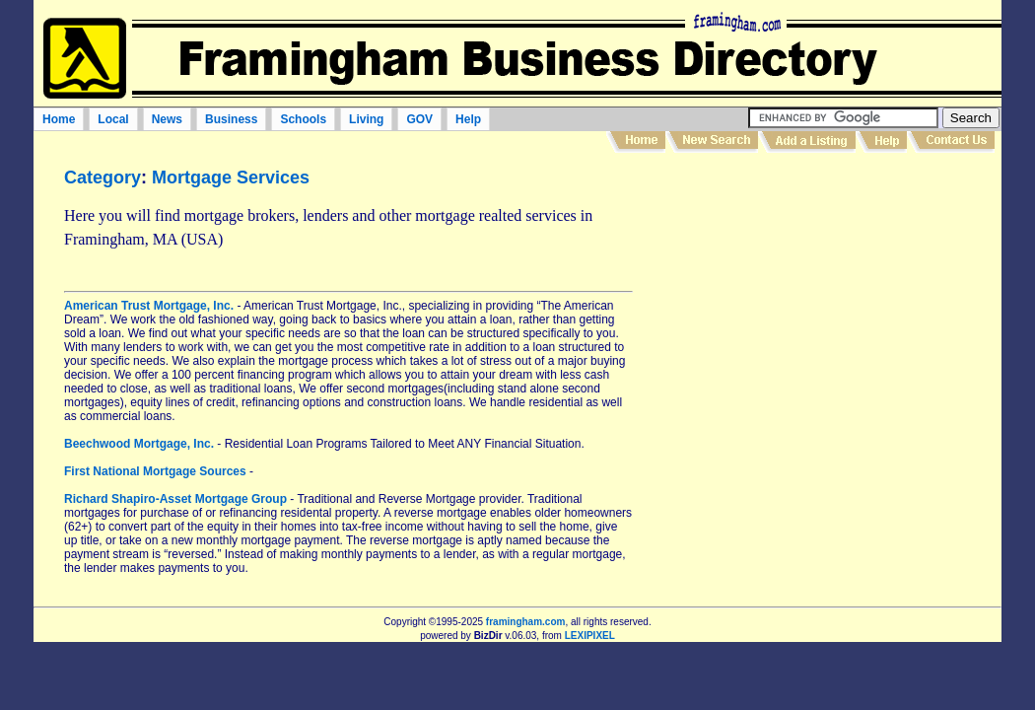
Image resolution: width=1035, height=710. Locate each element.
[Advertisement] (821, 304)
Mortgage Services (231, 177)
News (167, 119)
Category (102, 177)
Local (113, 119)
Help (468, 119)
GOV (419, 119)
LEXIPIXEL (590, 635)
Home (58, 119)
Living (366, 119)
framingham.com (526, 621)
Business (231, 119)
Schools (303, 119)
